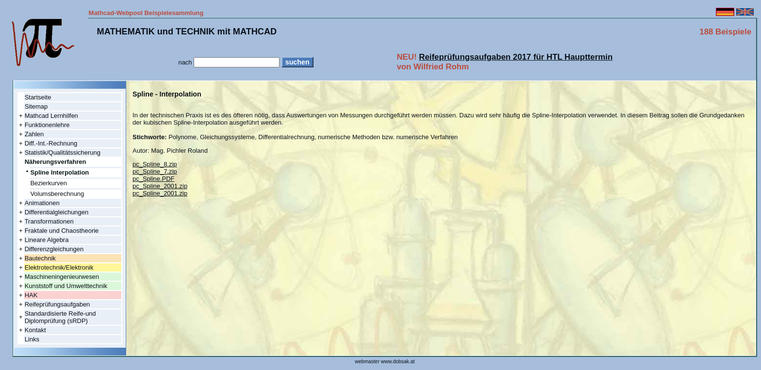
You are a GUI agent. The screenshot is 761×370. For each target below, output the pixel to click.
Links (32, 339)
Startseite (38, 97)
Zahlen (34, 134)
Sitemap (36, 106)
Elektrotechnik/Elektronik (59, 267)
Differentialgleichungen (57, 212)
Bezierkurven (48, 183)
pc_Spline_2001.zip (159, 186)
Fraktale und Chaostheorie (62, 230)
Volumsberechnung (57, 193)
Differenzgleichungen (54, 249)
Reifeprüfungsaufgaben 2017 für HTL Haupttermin (515, 57)
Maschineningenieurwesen (62, 276)
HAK (31, 295)
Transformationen (49, 221)
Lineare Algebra (47, 239)
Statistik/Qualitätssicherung (62, 152)
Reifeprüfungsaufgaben (57, 304)
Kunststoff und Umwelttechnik (66, 286)
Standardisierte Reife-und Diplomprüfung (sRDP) (60, 317)
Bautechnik (40, 258)
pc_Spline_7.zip (154, 171)
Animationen (42, 203)
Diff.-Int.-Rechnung (51, 143)
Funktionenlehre (47, 125)
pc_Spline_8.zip (154, 164)
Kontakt (35, 330)
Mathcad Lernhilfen (51, 115)
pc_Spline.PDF (153, 178)
